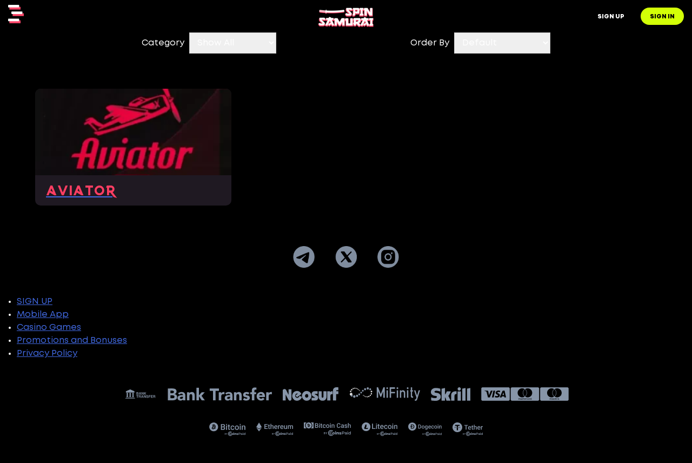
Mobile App (43, 314)
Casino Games (49, 327)
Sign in (662, 16)
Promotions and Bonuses (72, 340)
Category (163, 43)
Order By (429, 43)
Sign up (610, 16)
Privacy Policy (47, 353)
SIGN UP (34, 301)
